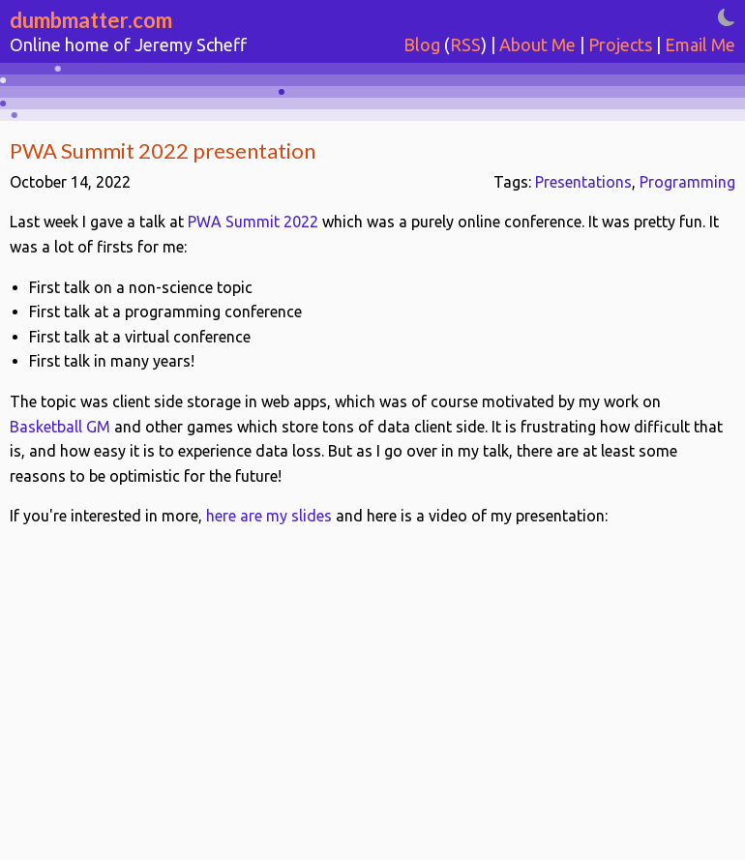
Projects (620, 44)
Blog (421, 44)
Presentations (583, 182)
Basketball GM (60, 426)
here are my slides (269, 515)
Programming (687, 182)
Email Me (700, 44)
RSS (465, 44)
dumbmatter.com (91, 20)
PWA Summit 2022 (253, 221)
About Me (537, 44)
